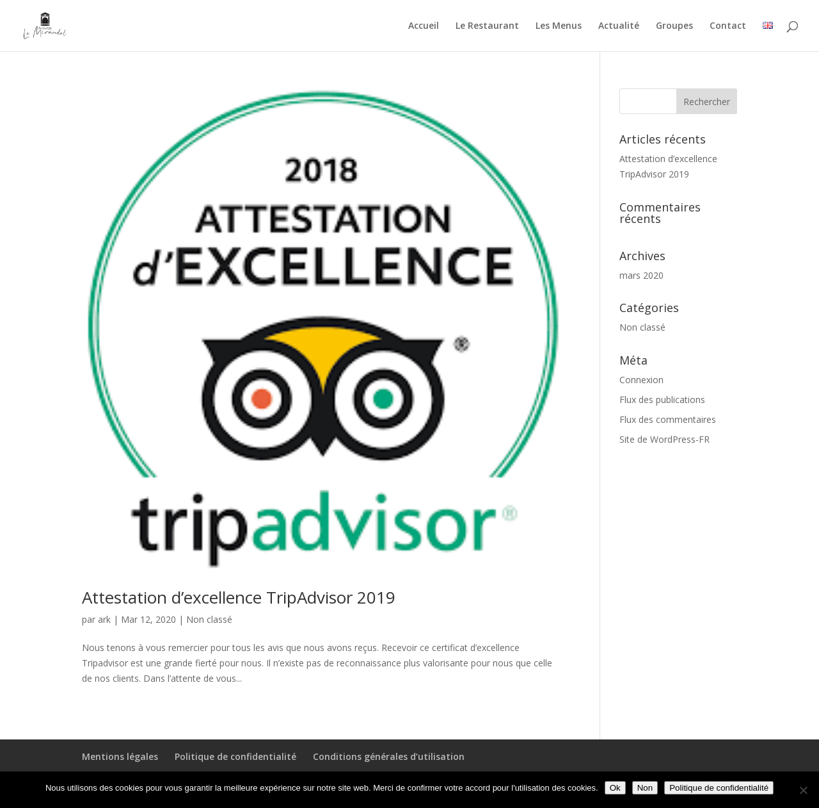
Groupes (674, 26)
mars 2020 (641, 275)
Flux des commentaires (667, 419)
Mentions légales (120, 756)
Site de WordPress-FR (664, 439)
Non (645, 788)
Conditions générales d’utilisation (389, 756)
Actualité (618, 26)
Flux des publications (662, 399)
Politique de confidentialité (235, 756)
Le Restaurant (487, 26)
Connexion (641, 380)
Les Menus (559, 26)
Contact (728, 26)
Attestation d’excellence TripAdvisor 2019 (238, 597)
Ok (615, 788)
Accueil (423, 26)
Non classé (209, 619)
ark (104, 619)
